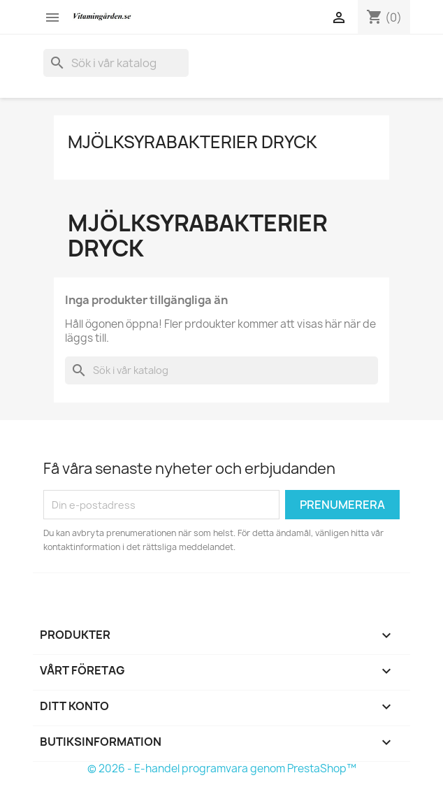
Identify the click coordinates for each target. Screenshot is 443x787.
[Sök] (116, 63)
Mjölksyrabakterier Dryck (192, 142)
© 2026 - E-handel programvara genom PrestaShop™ (221, 768)
